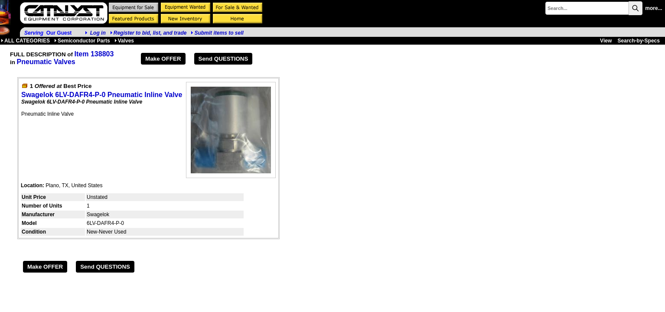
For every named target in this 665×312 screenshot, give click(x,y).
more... (653, 8)
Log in (98, 33)
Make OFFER (163, 58)
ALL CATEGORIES (25, 41)
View (606, 41)
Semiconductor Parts (82, 41)
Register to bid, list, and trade (150, 33)
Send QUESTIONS (223, 58)
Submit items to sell (217, 33)
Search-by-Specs (639, 41)
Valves (124, 41)
